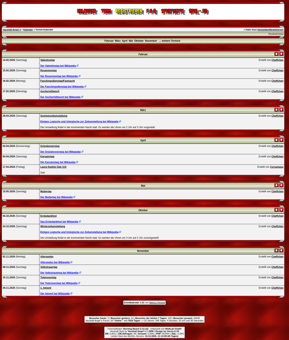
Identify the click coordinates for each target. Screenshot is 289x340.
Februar (109, 40)
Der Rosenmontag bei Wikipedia (59, 76)
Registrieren (276, 29)
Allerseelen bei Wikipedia (55, 262)
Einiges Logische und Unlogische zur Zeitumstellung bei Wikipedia (79, 121)
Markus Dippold (157, 302)
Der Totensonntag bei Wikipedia (59, 283)
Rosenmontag (48, 70)
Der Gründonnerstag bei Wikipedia (60, 151)
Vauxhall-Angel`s (12, 29)
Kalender (28, 29)
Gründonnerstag (50, 146)
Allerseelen (46, 256)
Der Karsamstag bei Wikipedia (57, 162)
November (151, 40)
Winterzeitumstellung (52, 226)
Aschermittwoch (49, 91)
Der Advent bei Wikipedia (55, 293)
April (124, 40)
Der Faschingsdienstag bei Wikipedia (62, 86)
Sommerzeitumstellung (53, 115)
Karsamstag (47, 156)
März (117, 40)
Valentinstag (47, 60)
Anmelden (263, 29)
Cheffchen (277, 60)
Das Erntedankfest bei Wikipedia (59, 221)
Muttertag (46, 191)
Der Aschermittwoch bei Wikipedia (60, 97)
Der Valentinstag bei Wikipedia (58, 65)
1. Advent (45, 287)
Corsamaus (276, 167)
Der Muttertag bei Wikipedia (56, 197)
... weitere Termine (169, 40)
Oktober (139, 40)
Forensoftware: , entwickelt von (144, 329)
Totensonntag (48, 277)
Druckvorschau (276, 34)
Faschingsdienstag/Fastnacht (57, 80)
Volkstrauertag (48, 267)
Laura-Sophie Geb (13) (53, 167)
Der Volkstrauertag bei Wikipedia (59, 272)
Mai (131, 40)
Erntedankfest (48, 216)
